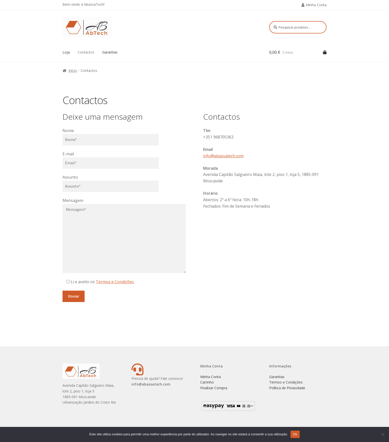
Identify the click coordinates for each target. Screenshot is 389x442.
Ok (295, 434)
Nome (68, 130)
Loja (66, 52)
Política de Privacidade (287, 388)
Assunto (70, 177)
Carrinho (207, 382)
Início (72, 70)
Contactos (86, 52)
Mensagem (73, 200)
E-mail (68, 154)
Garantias (110, 52)
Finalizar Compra (213, 388)
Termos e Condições (115, 281)
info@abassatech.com (223, 156)
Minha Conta (316, 4)
